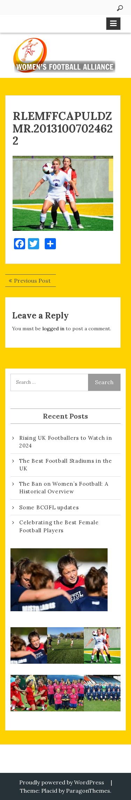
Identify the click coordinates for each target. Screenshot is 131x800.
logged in (53, 328)
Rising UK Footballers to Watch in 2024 (65, 442)
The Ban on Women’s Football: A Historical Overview (63, 487)
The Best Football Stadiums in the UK (65, 465)
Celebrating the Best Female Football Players (59, 526)
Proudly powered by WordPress (61, 782)
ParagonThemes (88, 790)
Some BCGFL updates (49, 507)
